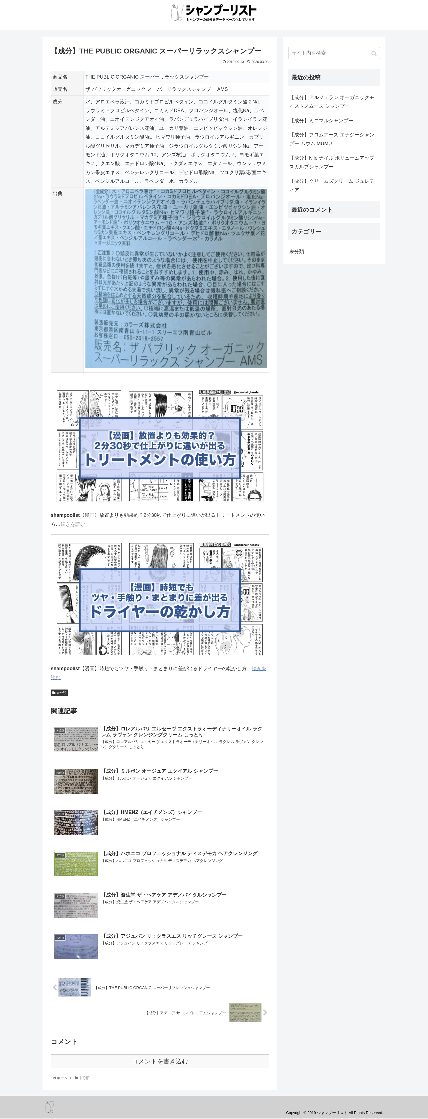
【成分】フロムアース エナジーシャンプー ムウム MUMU (331, 139)
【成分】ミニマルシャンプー (321, 120)
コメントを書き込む (160, 1061)
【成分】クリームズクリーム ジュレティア (331, 185)
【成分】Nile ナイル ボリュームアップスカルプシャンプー (331, 162)
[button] (374, 53)
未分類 (61, 693)
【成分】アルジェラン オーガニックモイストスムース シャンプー (331, 102)
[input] (334, 53)
